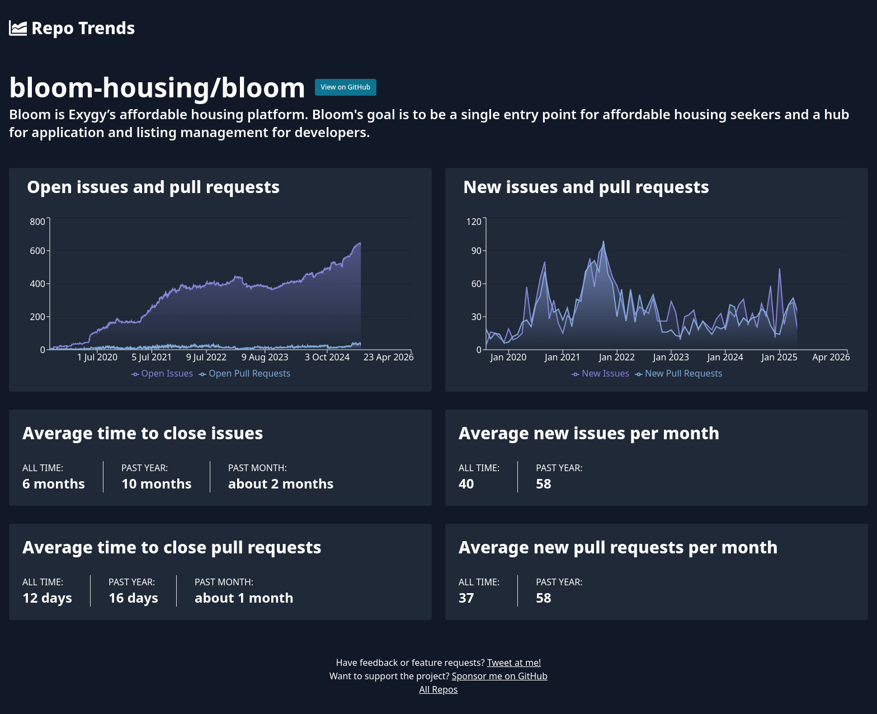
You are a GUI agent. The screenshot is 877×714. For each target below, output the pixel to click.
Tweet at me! (514, 662)
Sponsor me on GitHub (500, 676)
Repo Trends (72, 28)
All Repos (438, 689)
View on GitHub (346, 87)
